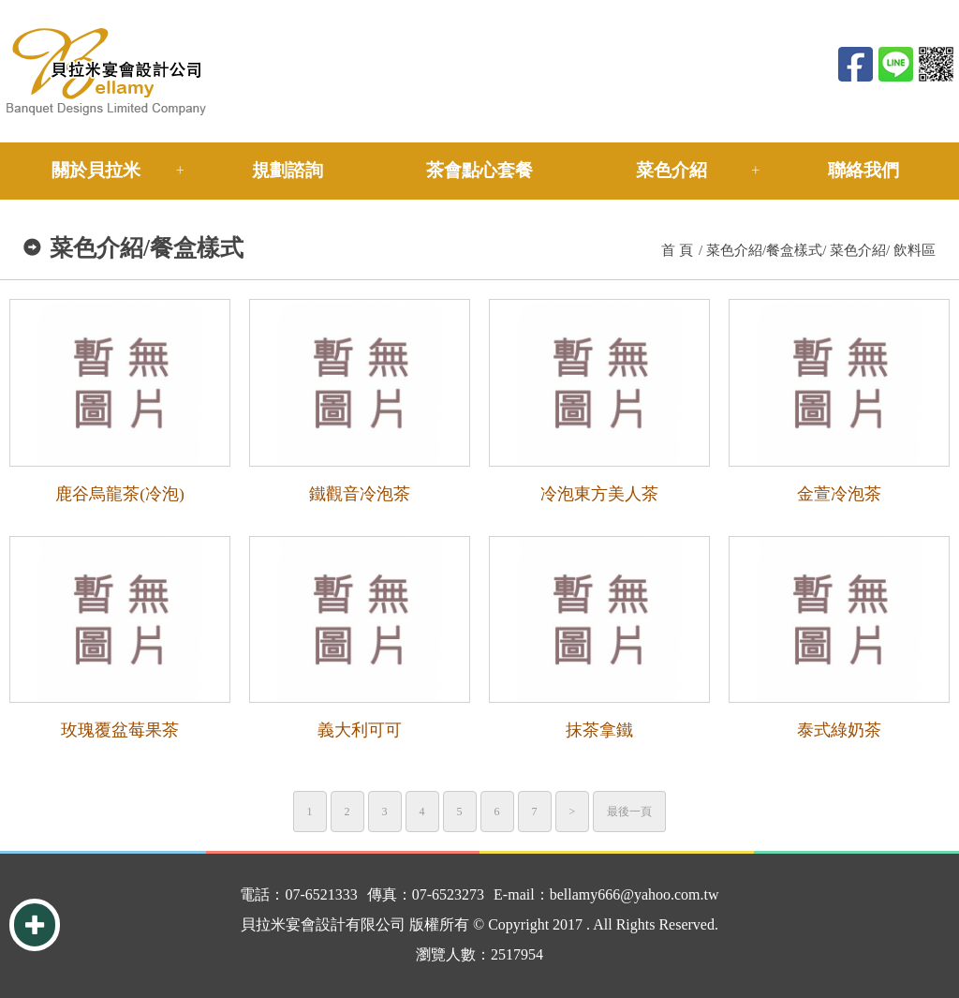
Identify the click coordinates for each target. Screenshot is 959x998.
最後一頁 (629, 811)
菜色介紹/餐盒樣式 (764, 250)
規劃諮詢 (287, 170)
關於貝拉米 (96, 170)
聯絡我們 (863, 170)
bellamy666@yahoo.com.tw (634, 894)
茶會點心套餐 (479, 170)
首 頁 (677, 250)
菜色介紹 (671, 170)
